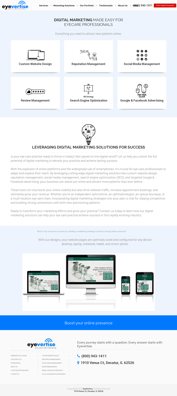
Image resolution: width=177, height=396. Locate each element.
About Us (123, 5)
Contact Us (15, 374)
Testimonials (106, 5)
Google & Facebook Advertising (54, 374)
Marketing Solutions (64, 5)
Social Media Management (52, 363)
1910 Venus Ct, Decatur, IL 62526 (88, 391)
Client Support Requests (165, 5)
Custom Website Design (50, 355)
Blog (135, 5)
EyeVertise (88, 389)
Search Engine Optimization (52, 370)
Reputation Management (51, 359)
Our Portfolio (87, 5)
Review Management (49, 367)
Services (43, 5)
